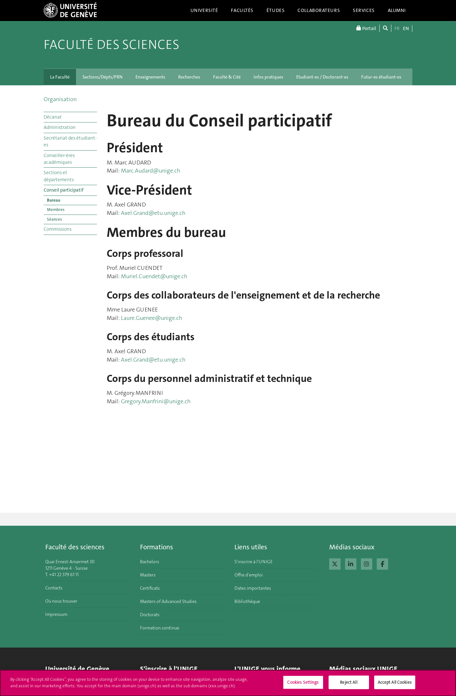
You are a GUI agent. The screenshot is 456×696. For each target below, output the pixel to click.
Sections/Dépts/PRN (102, 77)
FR (397, 28)
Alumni (397, 10)
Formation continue (159, 628)
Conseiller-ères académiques (59, 158)
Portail (366, 28)
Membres (56, 209)
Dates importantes (252, 588)
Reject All (348, 685)
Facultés (242, 10)
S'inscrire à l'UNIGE (253, 561)
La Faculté (60, 77)
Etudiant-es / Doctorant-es (322, 77)
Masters (148, 575)
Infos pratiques (268, 77)
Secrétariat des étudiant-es (70, 141)
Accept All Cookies (395, 685)
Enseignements (150, 77)
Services (364, 10)
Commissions (57, 229)
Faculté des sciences (111, 44)
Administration (60, 127)
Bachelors (149, 561)
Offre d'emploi (248, 575)
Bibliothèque (247, 601)
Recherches (189, 77)
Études (275, 10)
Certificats (150, 588)
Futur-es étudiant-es (381, 77)
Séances (54, 219)
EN (406, 28)
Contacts (53, 588)
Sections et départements (59, 176)
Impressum (56, 614)
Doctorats (149, 614)
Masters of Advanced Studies (168, 601)
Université (204, 10)
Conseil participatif (63, 190)
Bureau (53, 200)
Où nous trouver (61, 601)
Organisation (60, 99)
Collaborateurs (319, 10)
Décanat (53, 117)
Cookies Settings (303, 685)
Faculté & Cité (227, 77)
